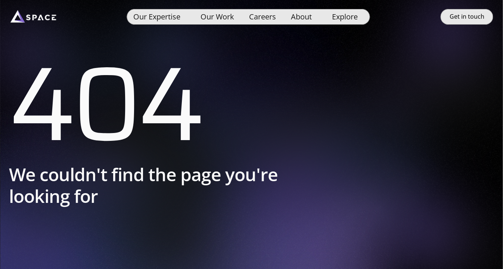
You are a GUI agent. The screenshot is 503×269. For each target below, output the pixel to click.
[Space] (33, 17)
